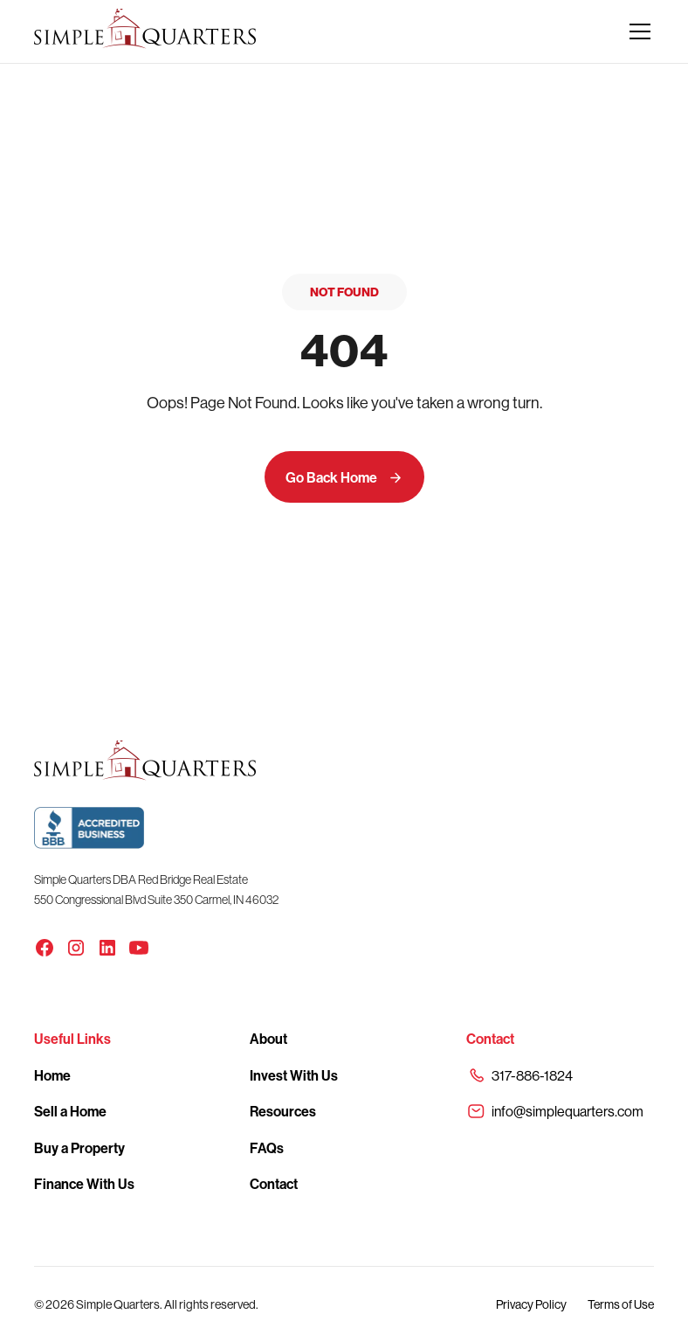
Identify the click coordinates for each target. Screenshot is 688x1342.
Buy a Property (79, 1148)
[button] (636, 31)
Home (52, 1075)
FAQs (267, 1148)
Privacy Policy (531, 1304)
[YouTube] (138, 947)
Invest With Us (294, 1075)
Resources (283, 1111)
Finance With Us (84, 1184)
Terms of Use (621, 1304)
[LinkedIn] (107, 947)
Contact (274, 1184)
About (268, 1038)
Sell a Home (70, 1111)
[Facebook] (44, 947)
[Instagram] (75, 947)
